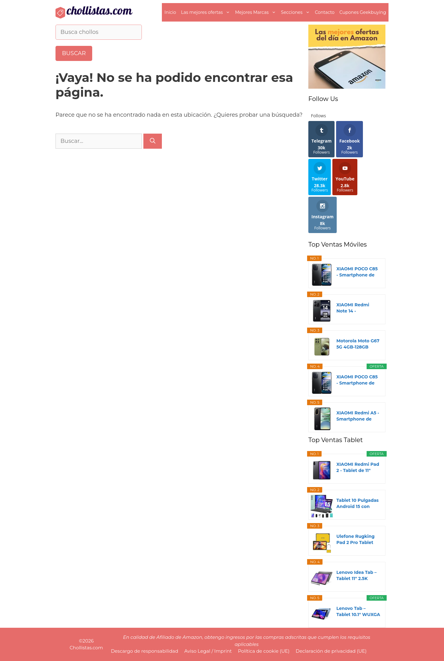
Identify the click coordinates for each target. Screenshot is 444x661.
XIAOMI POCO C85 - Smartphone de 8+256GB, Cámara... (357, 380)
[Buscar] (152, 141)
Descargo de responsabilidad (144, 651)
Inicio (170, 12)
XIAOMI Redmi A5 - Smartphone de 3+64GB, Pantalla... (357, 416)
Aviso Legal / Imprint (208, 651)
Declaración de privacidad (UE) (331, 651)
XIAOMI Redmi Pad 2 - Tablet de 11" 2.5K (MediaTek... (357, 467)
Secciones (296, 12)
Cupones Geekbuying (362, 12)
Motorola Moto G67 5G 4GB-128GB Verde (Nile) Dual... (357, 344)
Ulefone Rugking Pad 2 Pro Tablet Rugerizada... (355, 540)
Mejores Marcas (256, 12)
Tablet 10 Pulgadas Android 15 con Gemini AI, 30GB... (357, 504)
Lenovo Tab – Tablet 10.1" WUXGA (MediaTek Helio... (358, 612)
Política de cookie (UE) (264, 651)
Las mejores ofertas (206, 12)
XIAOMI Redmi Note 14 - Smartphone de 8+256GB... (354, 308)
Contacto (325, 12)
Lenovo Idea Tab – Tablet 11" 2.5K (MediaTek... (356, 576)
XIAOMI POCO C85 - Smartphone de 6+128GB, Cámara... (357, 272)
